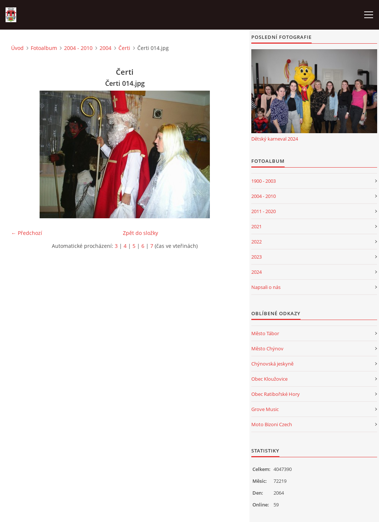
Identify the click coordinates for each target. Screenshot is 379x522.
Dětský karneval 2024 (274, 138)
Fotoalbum (44, 47)
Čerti (124, 47)
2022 (256, 241)
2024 (256, 272)
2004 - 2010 (78, 47)
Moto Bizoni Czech (271, 424)
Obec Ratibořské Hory (275, 394)
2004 (105, 47)
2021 (256, 226)
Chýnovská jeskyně (272, 363)
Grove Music (265, 409)
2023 (256, 256)
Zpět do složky (140, 232)
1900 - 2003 (263, 181)
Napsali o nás (266, 287)
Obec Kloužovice (269, 378)
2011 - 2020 (263, 211)
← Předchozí (26, 232)
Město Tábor (265, 333)
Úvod (17, 47)
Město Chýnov (267, 348)
